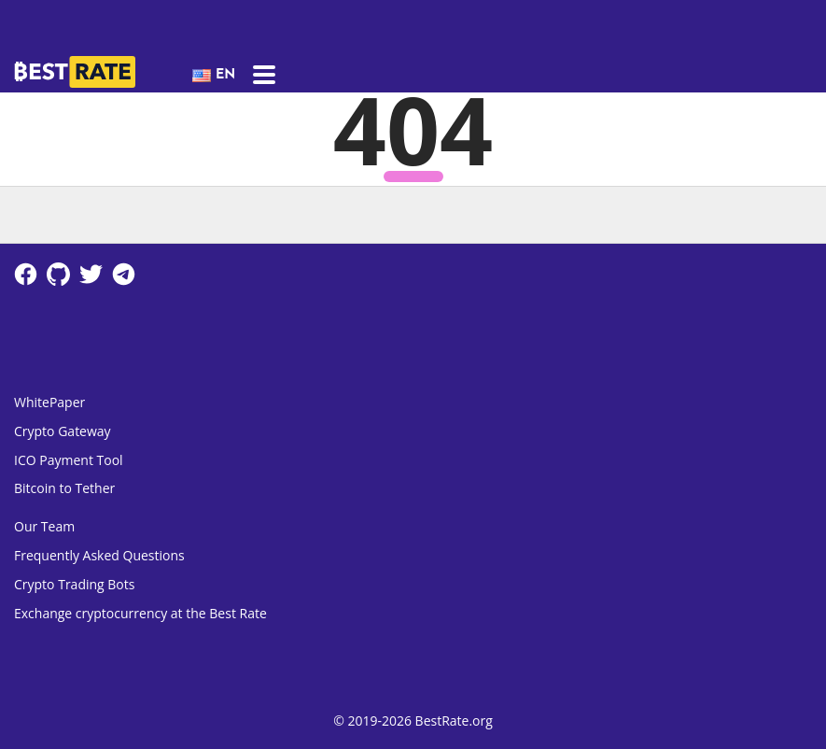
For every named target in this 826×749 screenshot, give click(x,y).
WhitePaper (49, 402)
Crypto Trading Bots (74, 584)
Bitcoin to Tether (64, 488)
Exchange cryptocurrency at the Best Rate (140, 613)
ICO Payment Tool (68, 460)
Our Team (44, 526)
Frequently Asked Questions (99, 555)
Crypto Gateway (62, 431)
